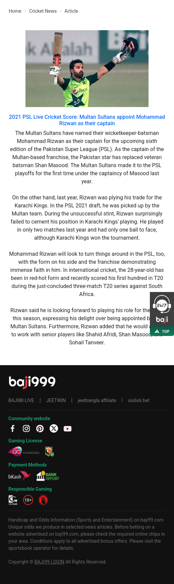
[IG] (26, 428)
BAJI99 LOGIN (49, 562)
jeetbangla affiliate (97, 400)
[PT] (40, 428)
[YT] (67, 428)
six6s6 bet (139, 400)
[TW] (54, 428)
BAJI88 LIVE (21, 400)
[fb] (12, 428)
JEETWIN (56, 400)
